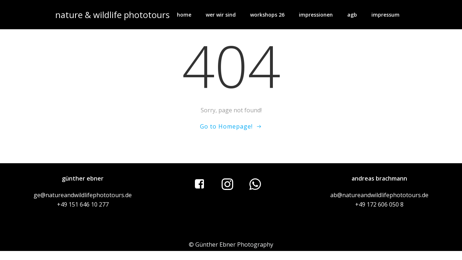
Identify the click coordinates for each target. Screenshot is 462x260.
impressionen (316, 14)
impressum (385, 14)
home (184, 14)
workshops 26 (267, 14)
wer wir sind (221, 14)
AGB (352, 14)
